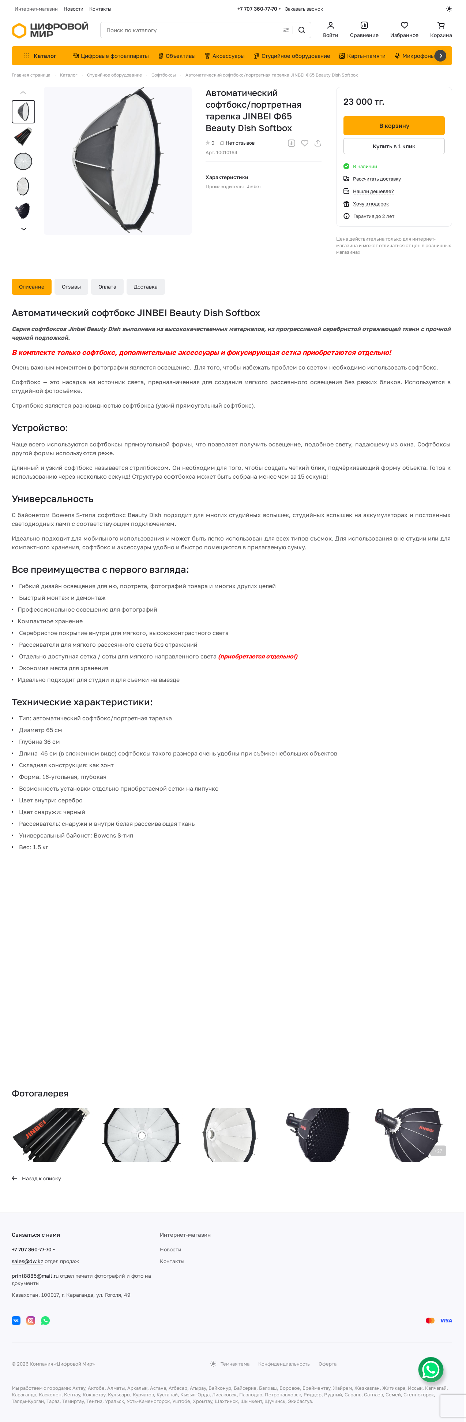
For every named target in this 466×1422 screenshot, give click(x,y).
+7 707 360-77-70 (257, 8)
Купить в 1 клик (394, 146)
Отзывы (71, 286)
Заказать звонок (304, 9)
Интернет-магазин (185, 1234)
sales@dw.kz (27, 1261)
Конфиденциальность (284, 1364)
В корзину (394, 125)
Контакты (172, 1261)
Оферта (328, 1364)
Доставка (146, 286)
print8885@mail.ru (35, 1276)
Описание (31, 286)
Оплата (107, 286)
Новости (170, 1249)
